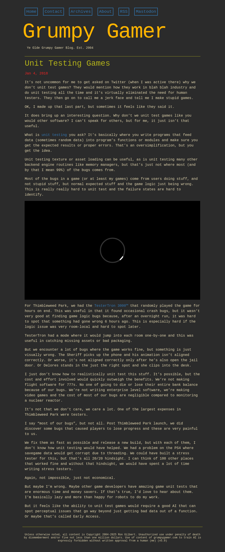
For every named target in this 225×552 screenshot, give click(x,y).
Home (31, 11)
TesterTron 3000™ (111, 306)
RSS (124, 11)
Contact (53, 11)
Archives (81, 11)
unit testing (54, 135)
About (105, 11)
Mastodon (146, 11)
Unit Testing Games (67, 63)
